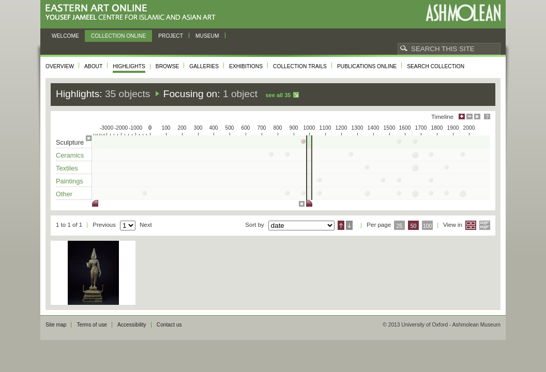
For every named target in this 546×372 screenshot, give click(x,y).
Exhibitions (246, 66)
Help (487, 116)
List (484, 225)
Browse (167, 66)
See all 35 (278, 95)
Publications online (367, 66)
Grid (470, 225)
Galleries (204, 66)
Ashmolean (463, 12)
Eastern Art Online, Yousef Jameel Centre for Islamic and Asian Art (133, 12)
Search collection (435, 66)
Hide (477, 116)
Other (64, 194)
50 (414, 226)
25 (400, 226)
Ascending (341, 225)
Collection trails (300, 66)
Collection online (118, 36)
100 (427, 226)
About (93, 66)
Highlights (129, 66)
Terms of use (92, 325)
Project (170, 36)
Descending (349, 225)
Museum (207, 36)
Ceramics (70, 155)
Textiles (67, 168)
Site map (56, 325)
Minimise (469, 116)
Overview (60, 66)
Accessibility (131, 325)
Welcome (65, 36)
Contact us (169, 325)
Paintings (69, 181)
